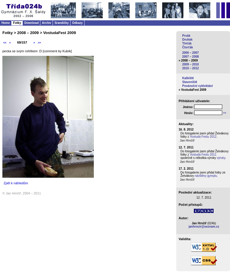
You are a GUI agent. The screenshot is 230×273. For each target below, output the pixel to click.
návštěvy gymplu (206, 175)
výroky (221, 157)
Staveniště (189, 82)
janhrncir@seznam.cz (203, 226)
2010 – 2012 (190, 68)
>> (39, 42)
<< (5, 42)
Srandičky (61, 22)
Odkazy (77, 22)
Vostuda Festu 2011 (203, 154)
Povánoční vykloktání (197, 86)
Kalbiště (188, 78)
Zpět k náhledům (16, 183)
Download (31, 22)
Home (5, 22)
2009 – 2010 (190, 64)
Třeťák (186, 43)
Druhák (187, 39)
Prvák (186, 35)
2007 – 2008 (190, 56)
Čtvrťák (187, 47)
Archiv (46, 22)
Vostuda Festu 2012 (203, 136)
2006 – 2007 (190, 52)
